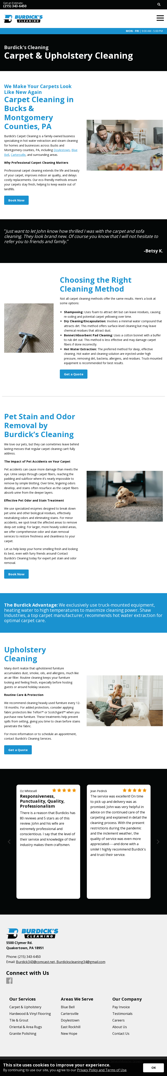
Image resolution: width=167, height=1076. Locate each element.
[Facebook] (9, 981)
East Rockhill (70, 1027)
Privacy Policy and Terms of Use (101, 1070)
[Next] (157, 841)
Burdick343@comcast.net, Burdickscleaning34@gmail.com (60, 962)
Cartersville (18, 154)
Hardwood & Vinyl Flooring (30, 1013)
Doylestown (62, 150)
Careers (118, 1020)
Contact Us (120, 1033)
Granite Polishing (22, 1033)
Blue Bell (68, 1007)
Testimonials (122, 1013)
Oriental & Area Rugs (25, 1027)
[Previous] (9, 841)
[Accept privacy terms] (153, 1067)
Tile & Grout (18, 1020)
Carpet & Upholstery (25, 1007)
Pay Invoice (121, 1007)
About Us (119, 1027)
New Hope (69, 1033)
